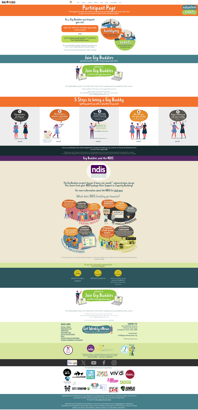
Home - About (66, 327)
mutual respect (119, 404)
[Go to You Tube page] (94, 363)
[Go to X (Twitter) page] (83, 363)
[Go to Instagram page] (114, 363)
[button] (78, 2)
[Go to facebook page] (104, 363)
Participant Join (66, 329)
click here (118, 190)
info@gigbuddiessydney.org (101, 94)
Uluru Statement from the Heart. (103, 400)
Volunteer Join (66, 332)
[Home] (70, 2)
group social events (77, 38)
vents (130, 148)
